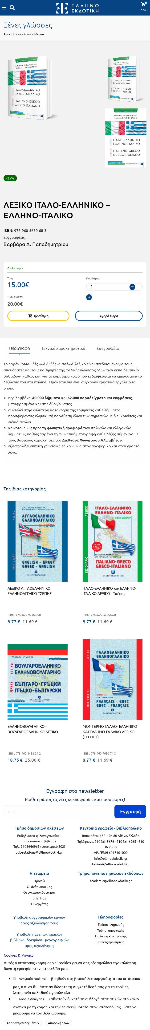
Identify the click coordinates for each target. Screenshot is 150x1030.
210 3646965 (126, 841)
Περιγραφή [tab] (19, 348)
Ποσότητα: (92, 278)
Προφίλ (39, 881)
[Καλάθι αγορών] (4, 7)
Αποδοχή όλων (58, 1023)
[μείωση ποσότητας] (132, 287)
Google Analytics (31, 999)
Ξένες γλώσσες (23, 34)
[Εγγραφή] (75, 811)
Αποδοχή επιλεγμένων (23, 1023)
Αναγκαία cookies (32, 978)
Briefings (39, 898)
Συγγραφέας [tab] (108, 348)
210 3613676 (104, 841)
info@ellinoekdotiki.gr (110, 858)
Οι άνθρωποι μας (39, 886)
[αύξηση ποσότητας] (89, 297)
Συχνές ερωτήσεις (110, 942)
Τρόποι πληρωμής (111, 924)
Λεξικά (39, 34)
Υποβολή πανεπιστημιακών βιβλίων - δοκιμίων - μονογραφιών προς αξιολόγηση (39, 940)
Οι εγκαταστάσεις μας (39, 892)
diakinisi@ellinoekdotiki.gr (111, 864)
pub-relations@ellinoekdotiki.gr (39, 852)
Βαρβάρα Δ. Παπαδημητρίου (36, 244)
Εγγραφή (130, 811)
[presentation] (20, 349)
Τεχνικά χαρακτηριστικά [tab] (63, 348)
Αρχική (8, 34)
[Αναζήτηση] (12, 7)
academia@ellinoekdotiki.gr (111, 881)
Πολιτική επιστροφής (110, 936)
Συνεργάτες (39, 904)
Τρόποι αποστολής (110, 930)
